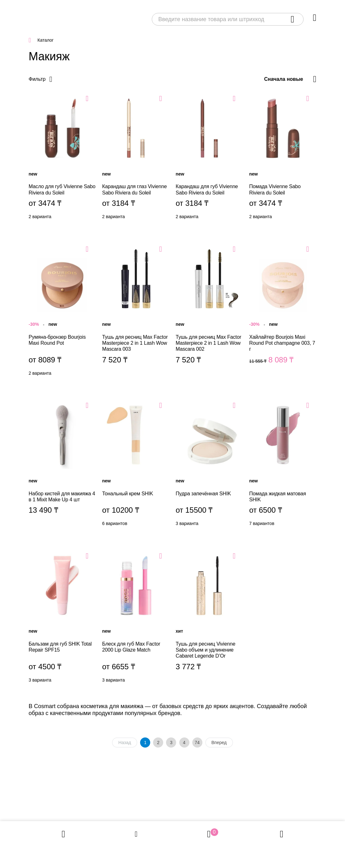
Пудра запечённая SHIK (209, 465)
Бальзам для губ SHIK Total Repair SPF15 (62, 619)
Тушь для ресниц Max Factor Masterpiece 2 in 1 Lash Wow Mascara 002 (209, 312)
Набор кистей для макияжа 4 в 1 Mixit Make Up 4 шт (62, 465)
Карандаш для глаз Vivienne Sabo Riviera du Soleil (135, 158)
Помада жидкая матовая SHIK (283, 465)
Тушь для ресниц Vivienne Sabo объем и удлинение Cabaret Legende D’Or (209, 619)
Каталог (46, 40)
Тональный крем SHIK (135, 465)
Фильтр (37, 79)
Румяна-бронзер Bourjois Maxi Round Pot (62, 312)
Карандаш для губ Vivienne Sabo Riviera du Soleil (209, 158)
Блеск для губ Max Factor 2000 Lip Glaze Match (135, 619)
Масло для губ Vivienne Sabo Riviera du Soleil (62, 158)
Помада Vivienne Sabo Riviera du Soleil (283, 158)
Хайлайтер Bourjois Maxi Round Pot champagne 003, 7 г (283, 312)
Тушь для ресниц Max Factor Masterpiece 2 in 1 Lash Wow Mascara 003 (135, 312)
